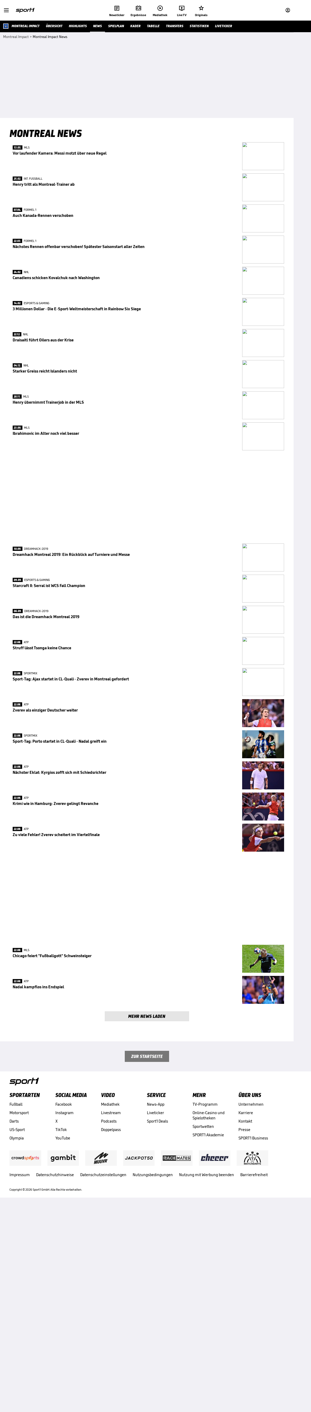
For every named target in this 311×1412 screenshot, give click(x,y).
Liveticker (155, 1333)
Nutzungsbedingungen (153, 1395)
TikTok (61, 1350)
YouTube (62, 1358)
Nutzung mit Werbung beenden (206, 1395)
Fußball (15, 1324)
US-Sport (17, 1350)
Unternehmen (251, 1324)
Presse (244, 1350)
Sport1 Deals (157, 1341)
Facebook (63, 1324)
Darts (14, 1341)
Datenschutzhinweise (55, 1395)
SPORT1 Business (253, 1358)
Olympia (16, 1358)
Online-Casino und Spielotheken (208, 1336)
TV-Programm (205, 1324)
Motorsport (19, 1333)
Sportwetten (203, 1346)
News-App (155, 1324)
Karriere (245, 1333)
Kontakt (245, 1341)
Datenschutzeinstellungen (103, 1395)
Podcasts (109, 1341)
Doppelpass (111, 1350)
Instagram (64, 1333)
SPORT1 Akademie (208, 1355)
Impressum (19, 1395)
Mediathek (110, 1324)
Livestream (111, 1333)
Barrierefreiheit (254, 1395)
